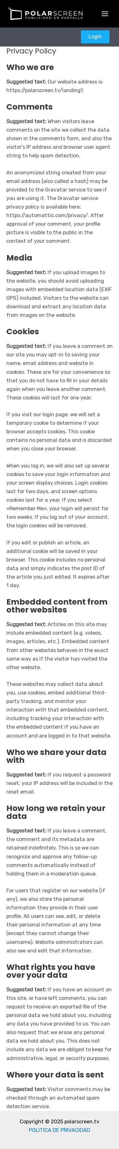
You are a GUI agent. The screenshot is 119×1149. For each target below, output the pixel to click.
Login (95, 37)
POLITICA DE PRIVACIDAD (59, 1130)
